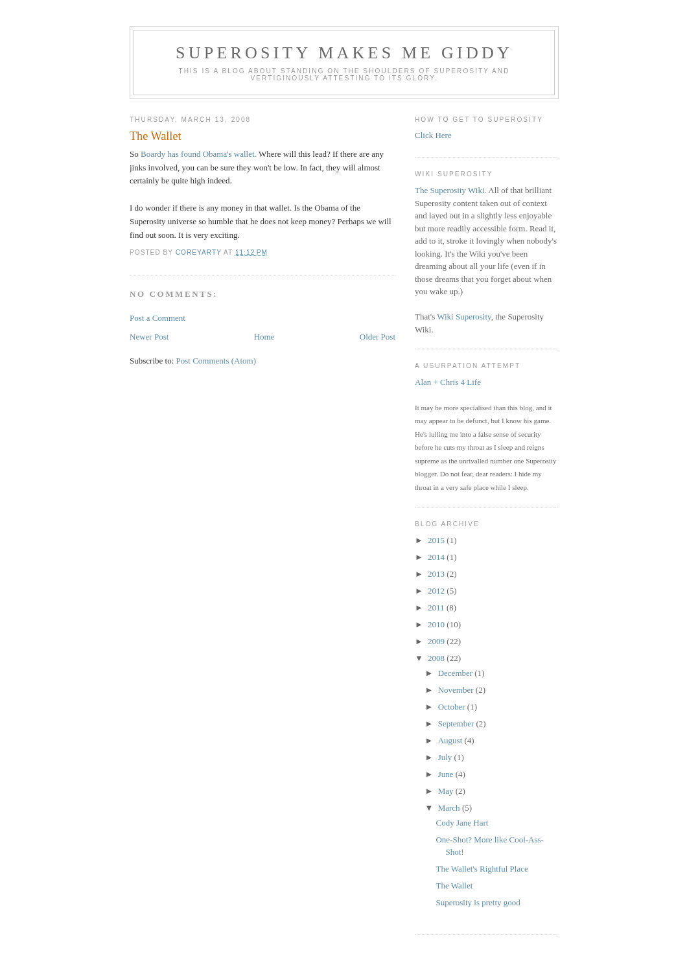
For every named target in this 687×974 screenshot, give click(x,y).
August (451, 740)
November (457, 690)
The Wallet (454, 885)
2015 (437, 540)
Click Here (433, 135)
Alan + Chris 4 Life (448, 382)
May (447, 791)
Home (264, 337)
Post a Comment (157, 318)
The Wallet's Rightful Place (482, 869)
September (457, 723)
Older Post (377, 337)
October (452, 707)
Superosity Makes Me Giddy (344, 52)
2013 (437, 574)
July (446, 757)
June (447, 774)
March (450, 808)
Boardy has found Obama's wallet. (199, 154)
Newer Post (149, 337)
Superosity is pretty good (478, 902)
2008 (437, 658)
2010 (437, 624)
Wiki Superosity (464, 316)
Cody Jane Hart (462, 823)
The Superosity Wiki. (451, 190)
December (456, 673)
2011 (437, 607)
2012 (437, 591)
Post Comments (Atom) (216, 360)
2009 (437, 641)
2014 (437, 557)
